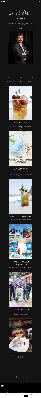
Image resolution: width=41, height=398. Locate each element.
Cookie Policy (9, 388)
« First (9, 377)
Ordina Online (14, 388)
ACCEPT (26, 396)
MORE (20, 28)
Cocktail (20, 81)
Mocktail (30, 81)
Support (19, 388)
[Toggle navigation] (39, 1)
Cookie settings (19, 396)
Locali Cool (30, 77)
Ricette (20, 77)
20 (27, 377)
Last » (32, 377)
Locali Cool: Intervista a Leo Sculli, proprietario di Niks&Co (20, 13)
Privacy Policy (3, 388)
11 (20, 377)
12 (23, 377)
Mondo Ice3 (10, 81)
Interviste (10, 77)
